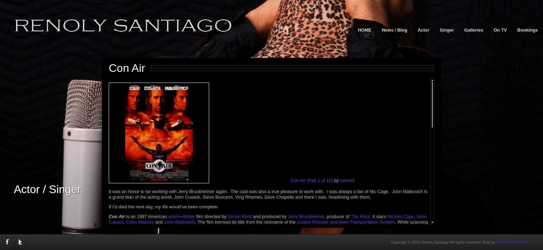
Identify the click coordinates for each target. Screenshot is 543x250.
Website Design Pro (513, 242)
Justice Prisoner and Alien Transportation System (346, 222)
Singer (447, 30)
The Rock (360, 216)
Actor (423, 30)
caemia (347, 180)
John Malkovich (179, 222)
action (174, 216)
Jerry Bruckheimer (306, 216)
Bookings (527, 30)
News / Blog (394, 30)
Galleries (473, 30)
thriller (189, 216)
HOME (364, 30)
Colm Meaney (140, 222)
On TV (500, 30)
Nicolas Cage (400, 216)
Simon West (240, 216)
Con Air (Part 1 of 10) (312, 180)
